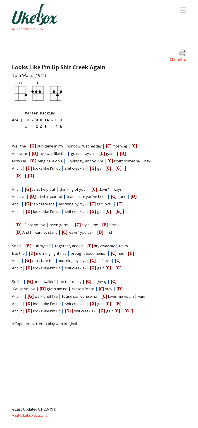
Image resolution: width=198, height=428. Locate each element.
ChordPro (178, 59)
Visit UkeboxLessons (29, 413)
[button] (183, 10)
